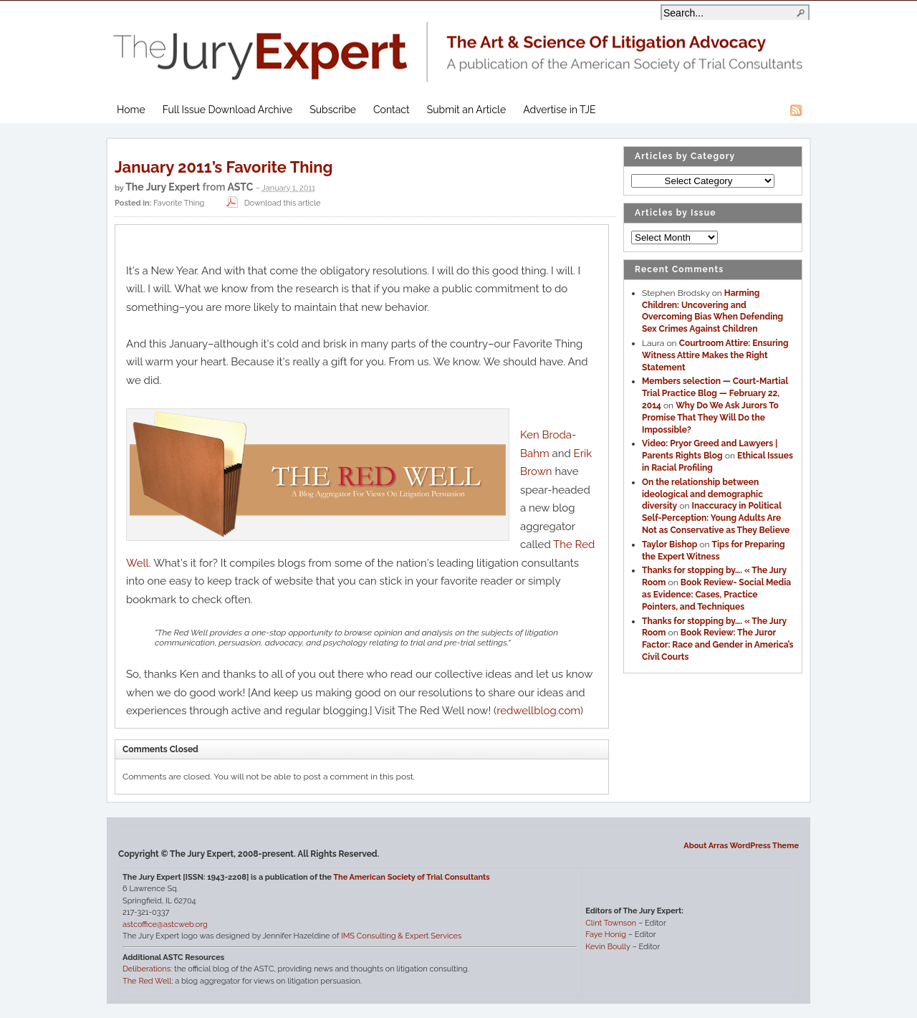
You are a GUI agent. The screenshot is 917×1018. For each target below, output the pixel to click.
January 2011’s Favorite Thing (223, 167)
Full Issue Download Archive (228, 109)
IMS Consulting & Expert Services (401, 936)
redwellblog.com (538, 710)
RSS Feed (796, 110)
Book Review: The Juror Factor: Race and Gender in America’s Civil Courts (718, 645)
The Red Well (147, 981)
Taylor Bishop (669, 544)
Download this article (272, 203)
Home (131, 109)
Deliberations (147, 969)
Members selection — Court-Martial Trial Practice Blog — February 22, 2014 (715, 393)
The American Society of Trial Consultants (411, 877)
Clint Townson (610, 923)
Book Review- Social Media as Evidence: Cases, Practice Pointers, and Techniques (716, 594)
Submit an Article (466, 109)
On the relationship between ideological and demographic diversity (702, 494)
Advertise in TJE (559, 109)
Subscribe (332, 109)
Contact (391, 109)
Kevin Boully (607, 946)
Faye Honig (605, 934)
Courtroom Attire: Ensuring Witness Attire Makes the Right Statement (715, 355)
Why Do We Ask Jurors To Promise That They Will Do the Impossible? (710, 417)
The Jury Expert (458, 43)
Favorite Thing (178, 203)
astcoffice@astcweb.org (165, 924)
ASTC (240, 187)
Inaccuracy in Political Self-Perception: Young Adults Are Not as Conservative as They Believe (715, 518)
